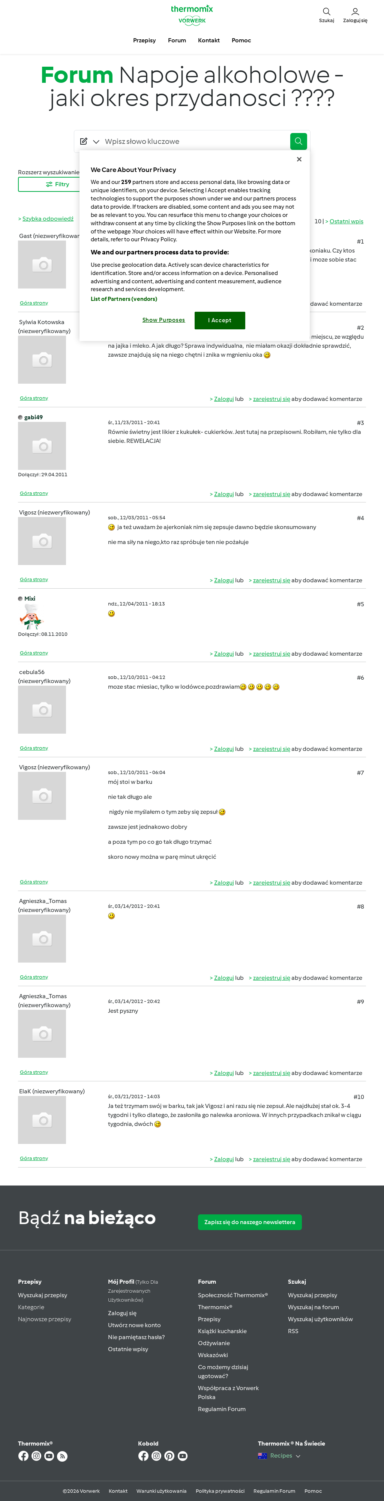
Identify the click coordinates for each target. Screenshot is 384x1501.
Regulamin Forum (222, 1409)
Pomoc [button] (241, 40)
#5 (360, 604)
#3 (360, 422)
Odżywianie (214, 1343)
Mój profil (133, 1290)
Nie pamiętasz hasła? (136, 1337)
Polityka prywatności (220, 1491)
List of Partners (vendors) (124, 299)
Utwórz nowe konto (134, 1325)
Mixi (29, 598)
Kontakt (118, 1491)
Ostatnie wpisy (128, 1349)
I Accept (220, 320)
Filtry (57, 184)
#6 (360, 677)
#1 (360, 241)
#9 (360, 1001)
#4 (360, 518)
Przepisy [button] (144, 40)
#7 (360, 772)
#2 (360, 327)
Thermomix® (215, 1307)
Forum (207, 1281)
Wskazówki (213, 1355)
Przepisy (30, 1281)
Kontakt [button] (209, 40)
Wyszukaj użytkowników (320, 1319)
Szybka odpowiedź (48, 218)
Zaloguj (224, 398)
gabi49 (33, 417)
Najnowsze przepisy (44, 1319)
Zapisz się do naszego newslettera (250, 1222)
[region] (195, 245)
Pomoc (313, 1491)
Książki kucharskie (222, 1331)
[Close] (299, 159)
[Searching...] (194, 141)
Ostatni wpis (346, 221)
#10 (359, 1096)
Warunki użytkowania (161, 1491)
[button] (326, 15)
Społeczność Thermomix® (233, 1295)
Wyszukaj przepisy (42, 1295)
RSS (293, 1331)
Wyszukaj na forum (313, 1307)
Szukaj (297, 1281)
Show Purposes (164, 320)
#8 (360, 906)
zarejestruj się (271, 398)
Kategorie (31, 1307)
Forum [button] (177, 40)
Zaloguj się (122, 1313)
